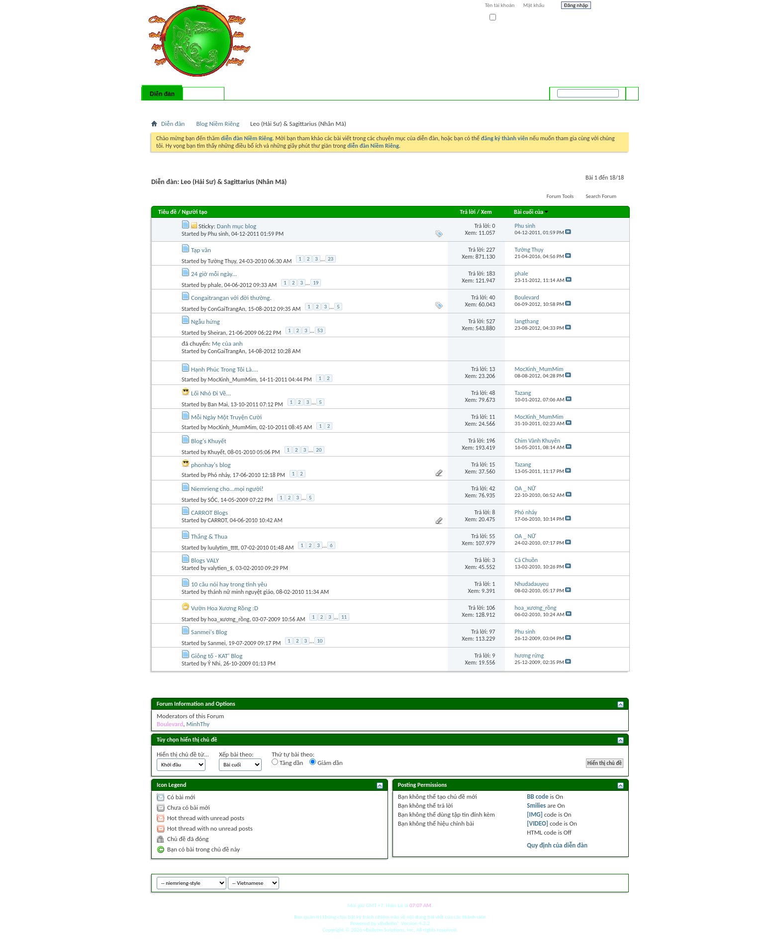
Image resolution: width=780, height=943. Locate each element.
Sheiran (217, 332)
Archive (600, 881)
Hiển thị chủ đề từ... (183, 754)
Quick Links (281, 107)
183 (490, 273)
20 (318, 450)
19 (315, 283)
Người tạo (194, 211)
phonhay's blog (211, 465)
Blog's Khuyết (208, 441)
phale (214, 285)
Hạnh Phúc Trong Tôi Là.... (224, 369)
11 (492, 416)
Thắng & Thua (209, 536)
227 (490, 249)
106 (490, 607)
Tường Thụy (222, 261)
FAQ (182, 107)
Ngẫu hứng (205, 321)
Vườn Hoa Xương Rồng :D (224, 608)
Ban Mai (218, 404)
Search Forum (601, 196)
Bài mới (163, 107)
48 (492, 392)
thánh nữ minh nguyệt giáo (241, 591)
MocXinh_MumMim (232, 379)
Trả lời (468, 211)
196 (490, 440)
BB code (537, 796)
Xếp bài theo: (236, 754)
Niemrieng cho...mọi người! (227, 488)
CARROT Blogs (209, 512)
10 (319, 641)
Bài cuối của (531, 211)
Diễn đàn (162, 94)
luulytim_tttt (223, 547)
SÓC (213, 499)
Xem (486, 211)
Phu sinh (218, 233)
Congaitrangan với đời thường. (231, 297)
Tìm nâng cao (612, 106)
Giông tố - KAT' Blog (216, 656)
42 (492, 488)
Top (618, 881)
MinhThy (197, 724)
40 (492, 297)
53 (320, 330)
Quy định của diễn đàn (557, 845)
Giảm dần (326, 762)
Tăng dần (287, 762)
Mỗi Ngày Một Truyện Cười (226, 417)
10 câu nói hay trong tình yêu (229, 584)
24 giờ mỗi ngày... (214, 274)
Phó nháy (219, 475)
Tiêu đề (167, 211)
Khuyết (216, 452)
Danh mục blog (236, 226)
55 (492, 536)
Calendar (204, 107)
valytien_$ (220, 568)
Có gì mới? (203, 94)
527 (490, 321)
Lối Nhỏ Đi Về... (211, 393)
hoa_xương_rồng (229, 619)
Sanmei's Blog (209, 632)
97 (492, 631)
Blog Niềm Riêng (217, 123)
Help (612, 6)
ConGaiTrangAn (226, 308)
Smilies (536, 805)
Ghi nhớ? (503, 17)
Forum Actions (238, 107)
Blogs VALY (205, 560)
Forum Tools (560, 196)
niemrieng (573, 881)
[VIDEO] (537, 823)
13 (492, 369)
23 (330, 259)
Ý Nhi (214, 663)
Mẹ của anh (227, 343)
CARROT (217, 520)
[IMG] (535, 814)
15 (492, 464)
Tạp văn (201, 250)
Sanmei (217, 643)
